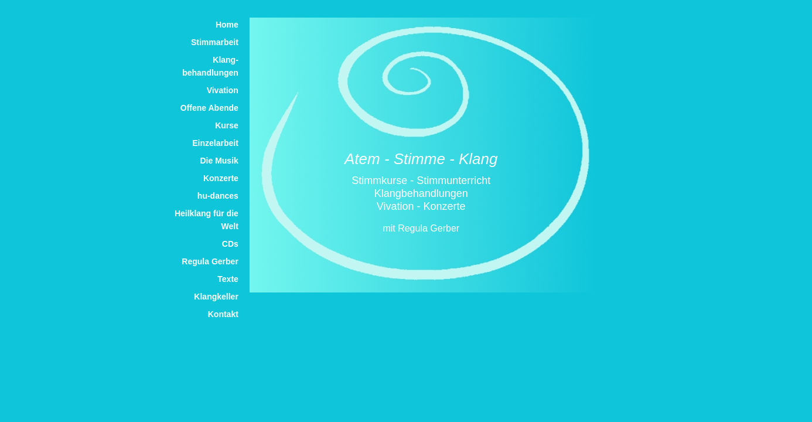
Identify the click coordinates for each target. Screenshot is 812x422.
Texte (227, 279)
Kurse (226, 125)
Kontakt (223, 314)
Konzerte (220, 178)
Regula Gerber (210, 261)
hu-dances (217, 195)
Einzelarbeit (215, 143)
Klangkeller (216, 296)
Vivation (222, 90)
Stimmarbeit (214, 42)
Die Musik (219, 160)
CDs (230, 244)
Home (227, 24)
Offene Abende (209, 108)
